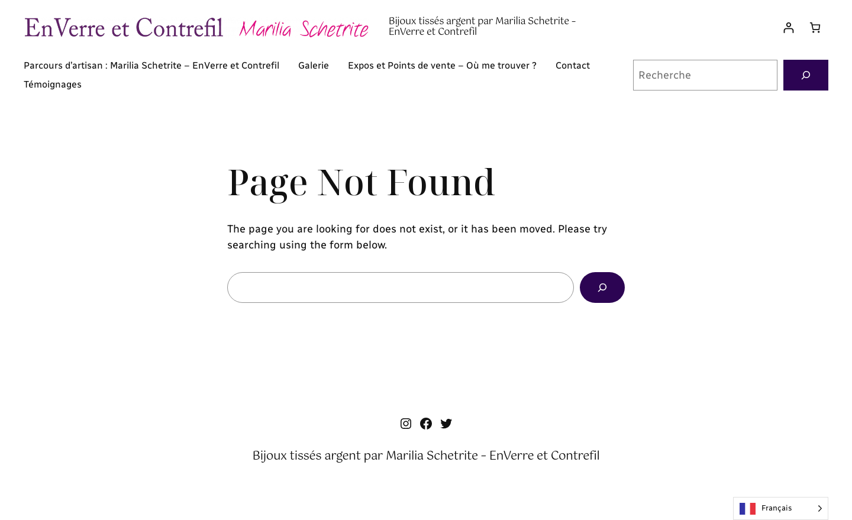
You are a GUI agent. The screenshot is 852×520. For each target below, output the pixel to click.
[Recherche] (805, 75)
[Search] (602, 287)
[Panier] (815, 27)
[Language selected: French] (780, 508)
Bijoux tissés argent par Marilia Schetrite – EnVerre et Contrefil (482, 27)
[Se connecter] (788, 27)
